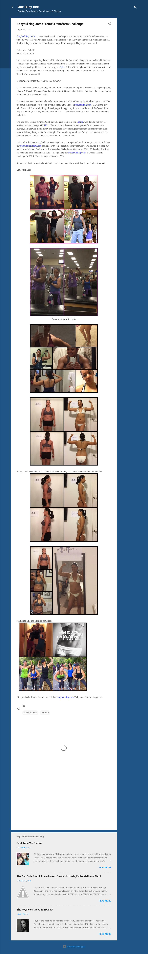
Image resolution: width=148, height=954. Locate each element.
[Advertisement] (128, 60)
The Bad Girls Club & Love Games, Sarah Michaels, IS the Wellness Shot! (59, 876)
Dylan (62, 67)
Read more (105, 867)
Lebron (80, 122)
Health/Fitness (30, 712)
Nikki (46, 125)
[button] (109, 24)
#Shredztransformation (30, 146)
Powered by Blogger (74, 946)
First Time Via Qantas (29, 843)
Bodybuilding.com (82, 105)
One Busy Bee (28, 7)
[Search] (135, 7)
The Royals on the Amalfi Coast (35, 909)
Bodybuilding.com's (26, 36)
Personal (45, 712)
